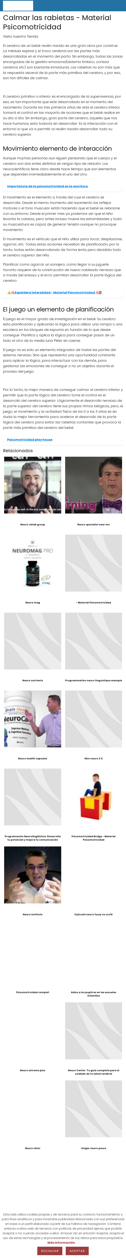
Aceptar (77, 1251)
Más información (61, 1243)
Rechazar (50, 1251)
